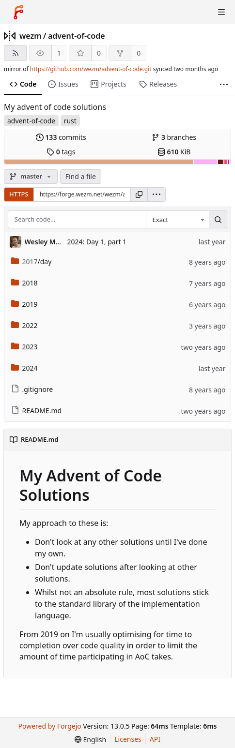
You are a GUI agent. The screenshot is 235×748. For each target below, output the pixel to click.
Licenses (127, 739)
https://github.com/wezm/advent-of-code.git (91, 69)
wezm (30, 36)
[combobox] (177, 219)
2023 (24, 346)
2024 (24, 368)
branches (174, 137)
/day (31, 261)
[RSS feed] (15, 53)
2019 (24, 304)
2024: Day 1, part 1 (97, 241)
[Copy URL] (139, 194)
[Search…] (218, 219)
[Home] (18, 12)
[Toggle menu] (221, 12)
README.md (36, 410)
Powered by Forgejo (49, 726)
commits (61, 137)
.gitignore (32, 389)
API (155, 739)
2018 (24, 282)
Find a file (80, 176)
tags (61, 151)
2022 (24, 325)
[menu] (156, 194)
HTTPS (19, 194)
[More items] (224, 84)
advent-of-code (76, 36)
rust (70, 120)
